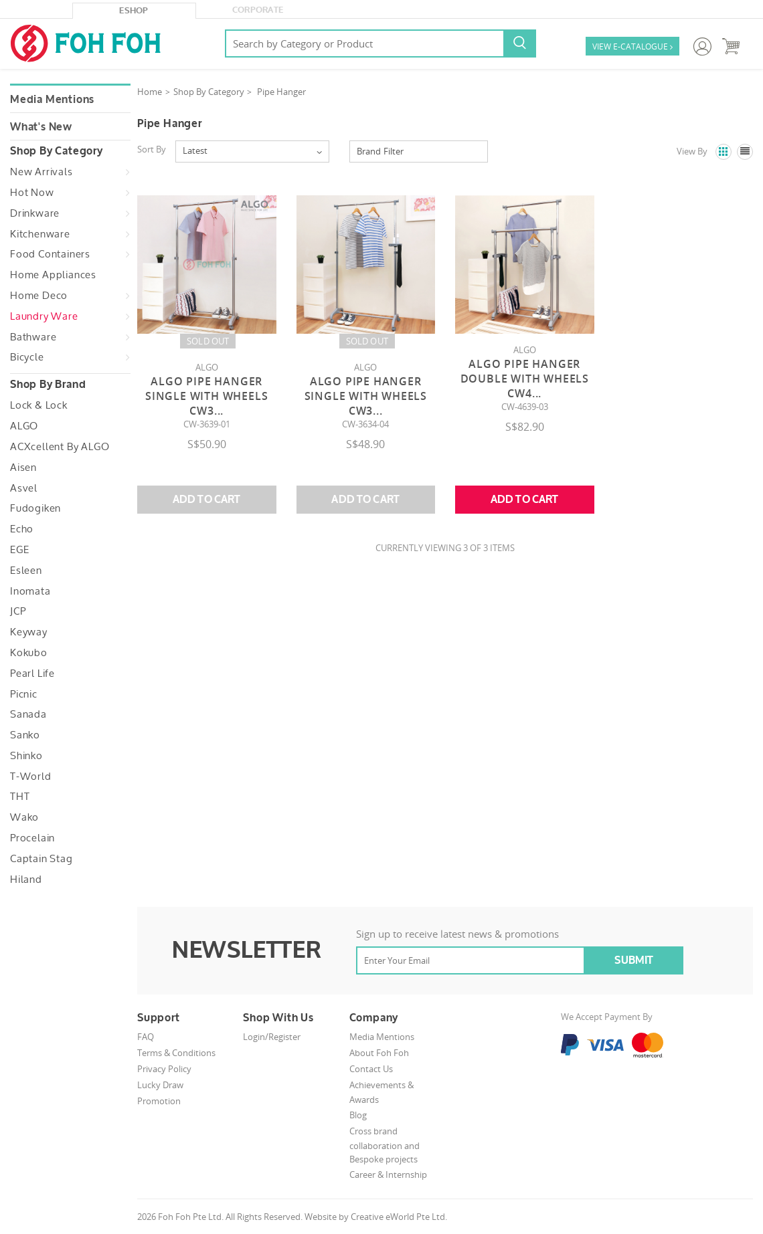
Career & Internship (388, 1174)
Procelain (32, 838)
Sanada (28, 714)
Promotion (159, 1101)
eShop (134, 11)
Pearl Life (32, 673)
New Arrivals (41, 172)
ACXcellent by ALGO (59, 447)
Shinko (26, 756)
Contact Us (371, 1069)
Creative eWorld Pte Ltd (398, 1217)
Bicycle (27, 357)
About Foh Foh (379, 1053)
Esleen (26, 570)
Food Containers (50, 254)
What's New (41, 127)
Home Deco (39, 296)
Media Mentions (52, 99)
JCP (17, 611)
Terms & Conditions (176, 1053)
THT (19, 797)
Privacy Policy (164, 1069)
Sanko (25, 735)
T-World (31, 776)
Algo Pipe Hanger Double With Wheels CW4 (524, 378)
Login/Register (272, 1037)
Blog (358, 1115)
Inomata (30, 591)
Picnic (23, 694)
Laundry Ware (44, 316)
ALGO (24, 426)
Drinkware (35, 213)
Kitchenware (40, 234)
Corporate (258, 10)
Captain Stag (41, 859)
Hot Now (32, 193)
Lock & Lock (39, 405)
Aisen (23, 467)
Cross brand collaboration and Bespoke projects (384, 1145)
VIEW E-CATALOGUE (632, 47)
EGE (19, 550)
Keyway (29, 632)
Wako (24, 817)
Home (149, 92)
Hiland (26, 879)
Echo (21, 529)
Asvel (23, 488)
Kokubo (29, 653)
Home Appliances (53, 275)
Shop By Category (208, 92)
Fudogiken (35, 508)
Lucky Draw (160, 1085)
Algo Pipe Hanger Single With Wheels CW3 (206, 396)
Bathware (33, 337)
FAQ (145, 1037)
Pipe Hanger (281, 92)
